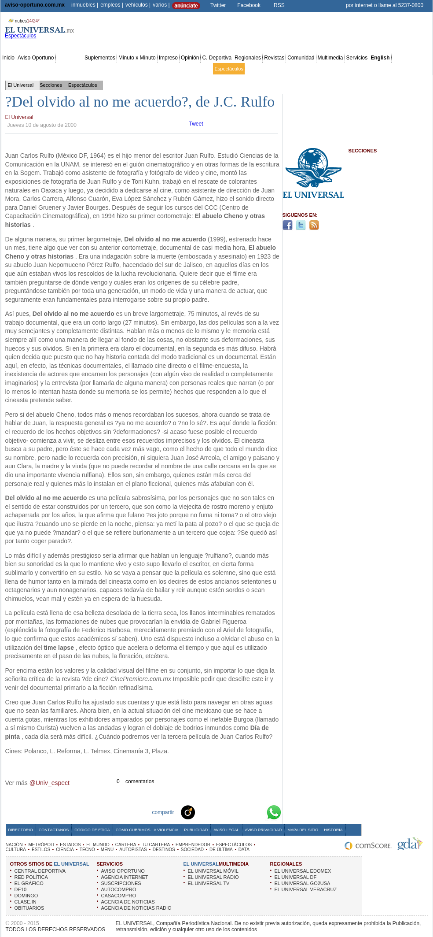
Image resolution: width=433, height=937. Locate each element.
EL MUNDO (97, 844)
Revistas (274, 58)
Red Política (78, 68)
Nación (10, 68)
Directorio (20, 830)
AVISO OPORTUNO (123, 871)
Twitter (218, 5)
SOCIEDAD (192, 849)
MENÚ (107, 849)
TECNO (87, 849)
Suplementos (99, 58)
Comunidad (300, 58)
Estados (102, 68)
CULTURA (16, 849)
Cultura (254, 68)
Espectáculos (228, 68)
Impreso (168, 58)
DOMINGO (26, 895)
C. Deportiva (216, 58)
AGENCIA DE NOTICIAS (128, 901)
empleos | (111, 5)
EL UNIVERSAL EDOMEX (303, 871)
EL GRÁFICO (29, 883)
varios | (161, 5)
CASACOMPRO (118, 895)
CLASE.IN (26, 901)
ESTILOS (41, 849)
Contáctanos (54, 830)
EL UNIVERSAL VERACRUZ (306, 889)
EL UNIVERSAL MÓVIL (213, 871)
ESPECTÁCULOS (234, 844)
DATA (244, 849)
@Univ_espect (49, 782)
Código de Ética (92, 830)
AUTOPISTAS (133, 849)
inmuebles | (84, 5)
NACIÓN (14, 844)
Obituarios (370, 68)
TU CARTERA (156, 844)
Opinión (190, 58)
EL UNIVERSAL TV (209, 883)
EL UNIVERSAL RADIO (213, 877)
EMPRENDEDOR (193, 844)
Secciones (69, 58)
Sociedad (346, 68)
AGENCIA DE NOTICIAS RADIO (136, 908)
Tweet (196, 124)
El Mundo (124, 68)
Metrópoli (30, 68)
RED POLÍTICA (31, 877)
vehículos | (137, 5)
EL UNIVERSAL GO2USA (302, 883)
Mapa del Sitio (302, 830)
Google (257, 811)
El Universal (21, 85)
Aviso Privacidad (263, 830)
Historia (333, 830)
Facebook (249, 5)
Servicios (357, 58)
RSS (279, 5)
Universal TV (319, 68)
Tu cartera (168, 68)
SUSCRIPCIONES (121, 883)
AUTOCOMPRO (118, 889)
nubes (23, 21)
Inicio (8, 58)
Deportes (292, 68)
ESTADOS (70, 844)
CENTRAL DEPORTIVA (40, 871)
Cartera (146, 68)
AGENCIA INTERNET (124, 877)
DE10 (21, 889)
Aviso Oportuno (36, 58)
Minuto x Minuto (137, 58)
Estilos (272, 68)
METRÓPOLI (41, 844)
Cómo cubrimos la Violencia (147, 830)
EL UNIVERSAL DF (296, 877)
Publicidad (395, 68)
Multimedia (330, 58)
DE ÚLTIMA (221, 849)
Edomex (53, 68)
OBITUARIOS (29, 908)
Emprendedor (197, 68)
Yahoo (243, 811)
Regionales (248, 58)
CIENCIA (65, 849)
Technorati (201, 811)
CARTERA (125, 844)
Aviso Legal (226, 830)
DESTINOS (164, 849)
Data (415, 68)
